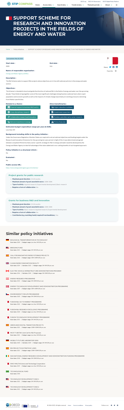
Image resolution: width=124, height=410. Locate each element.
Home (8, 49)
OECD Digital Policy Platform (111, 1)
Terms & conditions (77, 405)
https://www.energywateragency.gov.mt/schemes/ (23, 168)
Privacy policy (89, 405)
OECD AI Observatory (94, 1)
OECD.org (83, 1)
